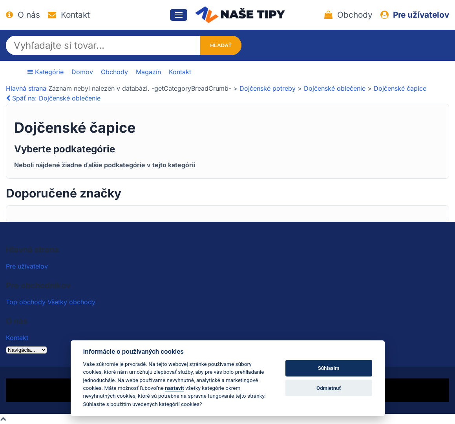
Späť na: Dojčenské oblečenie (53, 98)
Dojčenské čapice (400, 88)
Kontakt (69, 15)
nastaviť (174, 388)
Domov (82, 72)
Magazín (148, 72)
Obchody (348, 15)
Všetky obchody (71, 302)
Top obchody (26, 302)
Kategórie (45, 72)
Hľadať (221, 45)
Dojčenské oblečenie (334, 88)
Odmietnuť (328, 388)
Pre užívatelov (414, 15)
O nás (23, 15)
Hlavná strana (26, 88)
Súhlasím (329, 368)
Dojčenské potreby (267, 88)
